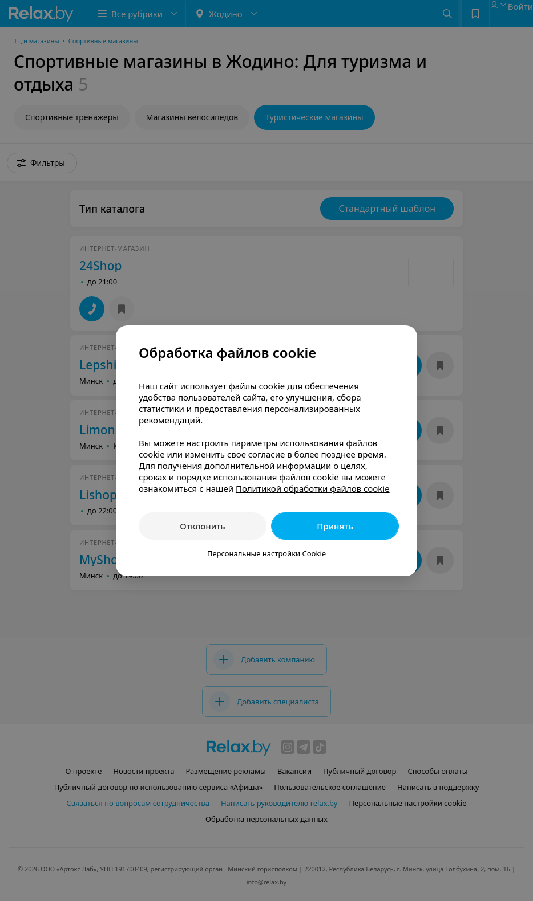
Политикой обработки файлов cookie (313, 488)
